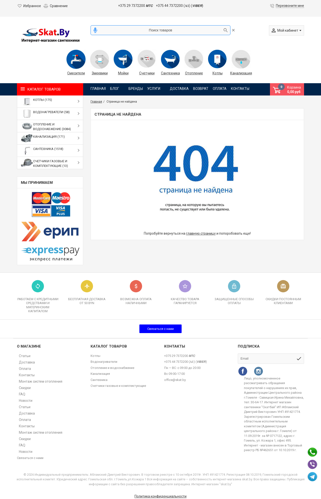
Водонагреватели (104, 362)
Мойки (123, 73)
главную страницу (201, 233)
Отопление (194, 73)
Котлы (218, 73)
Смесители (76, 73)
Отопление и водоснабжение (112, 368)
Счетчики (147, 73)
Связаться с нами (160, 329)
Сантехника (170, 73)
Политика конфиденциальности (160, 496)
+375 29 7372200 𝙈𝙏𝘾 (135, 6)
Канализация (241, 73)
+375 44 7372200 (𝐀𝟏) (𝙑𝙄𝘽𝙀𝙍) (179, 6)
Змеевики (100, 73)
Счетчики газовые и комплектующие (118, 386)
